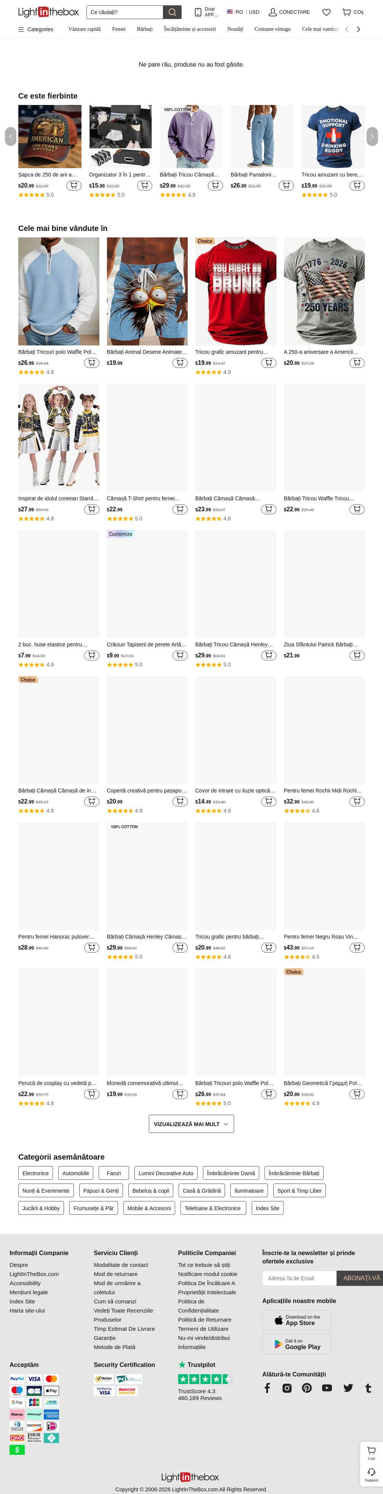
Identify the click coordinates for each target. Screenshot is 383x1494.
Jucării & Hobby (41, 1208)
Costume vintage (273, 29)
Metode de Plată (114, 1347)
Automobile (75, 1173)
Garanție (105, 1338)
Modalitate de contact (121, 1265)
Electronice (35, 1173)
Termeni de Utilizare (203, 1328)
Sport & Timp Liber (300, 1191)
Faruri (114, 1173)
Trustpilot (196, 1365)
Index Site (267, 1208)
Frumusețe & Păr (93, 1208)
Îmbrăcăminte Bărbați (294, 1173)
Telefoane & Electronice (213, 1208)
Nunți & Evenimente (46, 1191)
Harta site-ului (27, 1310)
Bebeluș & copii (150, 1191)
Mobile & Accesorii (149, 1208)
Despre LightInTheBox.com (34, 1269)
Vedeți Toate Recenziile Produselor (123, 1315)
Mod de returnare (115, 1274)
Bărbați (145, 29)
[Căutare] (124, 12)
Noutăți (235, 29)
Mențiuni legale (29, 1292)
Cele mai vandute (321, 29)
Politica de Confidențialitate (198, 1306)
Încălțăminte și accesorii (190, 29)
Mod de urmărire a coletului (117, 1287)
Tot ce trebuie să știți (204, 1265)
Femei (119, 29)
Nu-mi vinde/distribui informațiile (204, 1342)
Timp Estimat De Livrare (124, 1328)
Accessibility (25, 1283)
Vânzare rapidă (85, 29)
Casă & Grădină (202, 1191)
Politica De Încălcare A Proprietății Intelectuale (207, 1287)
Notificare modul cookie (208, 1274)
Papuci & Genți (101, 1191)
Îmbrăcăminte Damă (231, 1173)
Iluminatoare (249, 1191)
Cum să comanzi (115, 1301)
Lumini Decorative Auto (166, 1173)
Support (371, 1480)
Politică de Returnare (204, 1319)
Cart (374, 1453)
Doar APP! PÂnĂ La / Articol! (212, 12)
